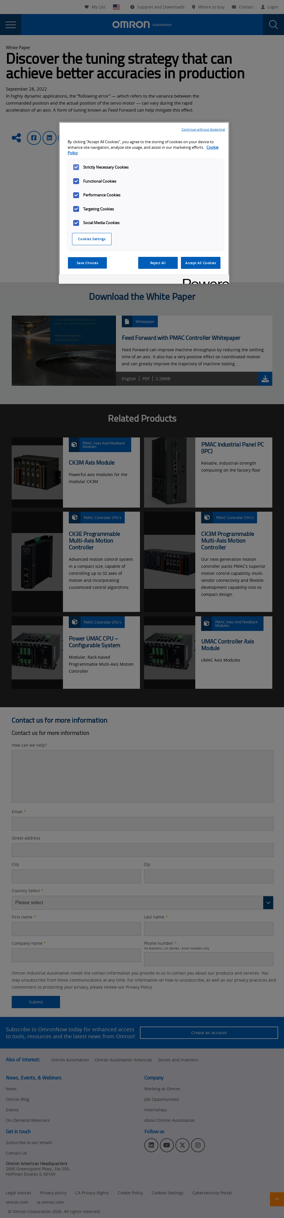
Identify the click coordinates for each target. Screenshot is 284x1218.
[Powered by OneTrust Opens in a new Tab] (204, 280)
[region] (144, 203)
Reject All (158, 263)
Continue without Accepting (203, 129)
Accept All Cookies (200, 263)
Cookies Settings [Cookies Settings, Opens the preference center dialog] (91, 239)
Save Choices (87, 263)
